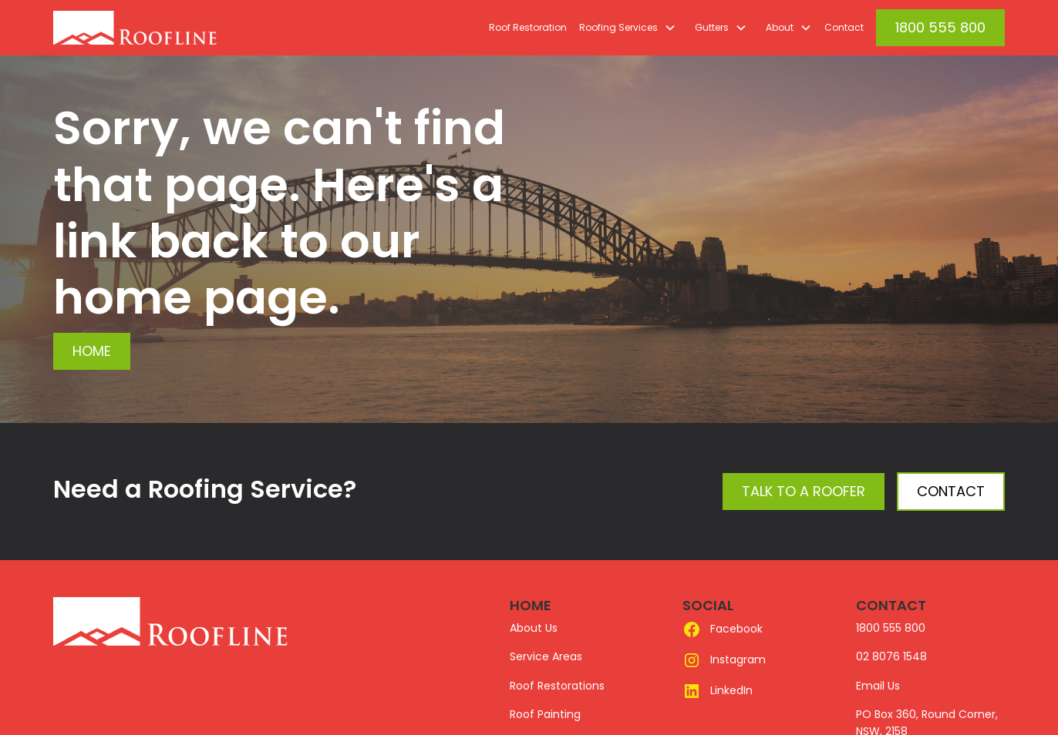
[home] (170, 28)
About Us (534, 628)
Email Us (878, 685)
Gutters (712, 27)
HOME (530, 605)
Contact (844, 27)
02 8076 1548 (891, 656)
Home (91, 351)
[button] (624, 28)
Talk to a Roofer (803, 491)
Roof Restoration (528, 27)
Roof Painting (545, 714)
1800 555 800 (940, 27)
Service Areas (546, 656)
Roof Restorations (557, 685)
